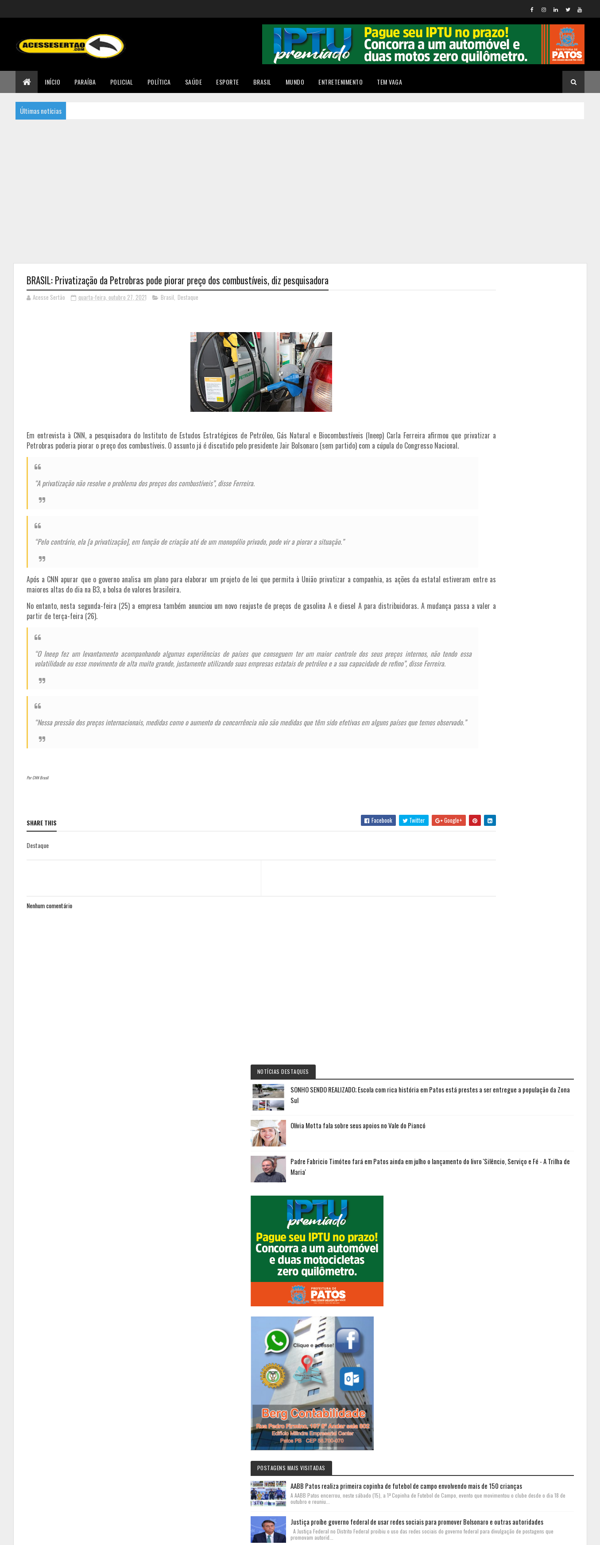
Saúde (193, 81)
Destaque (188, 298)
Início (52, 81)
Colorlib (60, 1533)
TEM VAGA (389, 81)
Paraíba (85, 81)
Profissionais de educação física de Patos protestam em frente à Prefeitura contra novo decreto (529, 1109)
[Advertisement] (300, 190)
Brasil (262, 81)
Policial (121, 81)
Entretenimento (340, 81)
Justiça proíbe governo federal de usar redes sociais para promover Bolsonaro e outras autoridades (530, 801)
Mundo (295, 81)
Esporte (227, 81)
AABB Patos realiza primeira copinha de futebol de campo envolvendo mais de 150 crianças (529, 739)
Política (159, 81)
